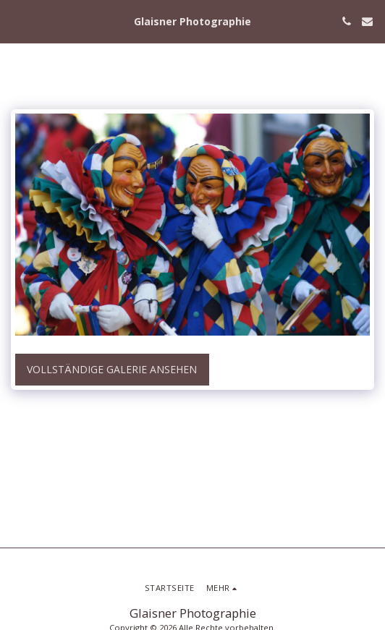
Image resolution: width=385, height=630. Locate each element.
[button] (16, 20)
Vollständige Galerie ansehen (112, 369)
